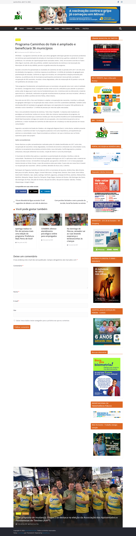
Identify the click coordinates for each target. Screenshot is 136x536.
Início (22, 28)
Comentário (18, 266)
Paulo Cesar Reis (36, 52)
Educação (47, 28)
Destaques (25, 513)
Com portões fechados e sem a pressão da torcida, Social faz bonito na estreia (71, 201)
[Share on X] (33, 191)
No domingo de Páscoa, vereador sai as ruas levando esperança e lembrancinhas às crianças (76, 234)
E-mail (16, 301)
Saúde (57, 28)
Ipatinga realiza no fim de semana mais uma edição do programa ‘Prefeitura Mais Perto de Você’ (24, 233)
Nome (16, 292)
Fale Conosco (67, 28)
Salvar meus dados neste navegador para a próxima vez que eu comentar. (43, 321)
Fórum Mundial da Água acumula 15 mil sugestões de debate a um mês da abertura (30, 201)
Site (14, 310)
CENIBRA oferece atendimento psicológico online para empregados (49, 232)
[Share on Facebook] (21, 191)
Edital (77, 28)
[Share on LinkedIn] (45, 191)
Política (86, 28)
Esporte (38, 28)
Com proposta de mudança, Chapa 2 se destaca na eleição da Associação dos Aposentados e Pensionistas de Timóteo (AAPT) (67, 519)
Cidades (29, 28)
